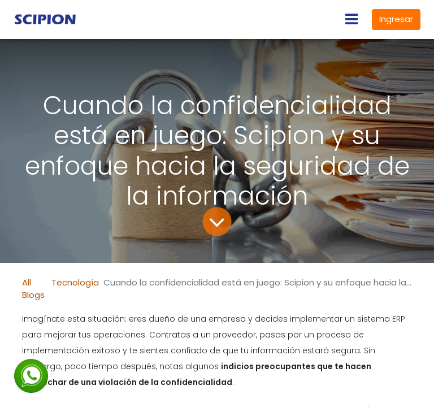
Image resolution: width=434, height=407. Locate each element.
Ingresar (396, 19)
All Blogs (33, 288)
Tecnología (75, 282)
